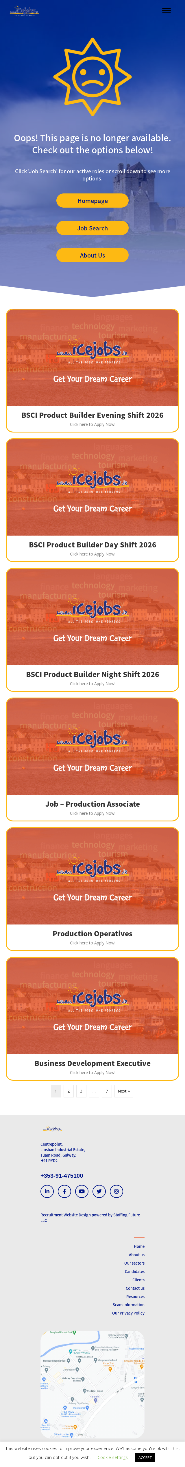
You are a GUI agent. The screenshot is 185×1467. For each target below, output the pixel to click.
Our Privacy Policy (128, 1313)
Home (139, 1246)
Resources (135, 1296)
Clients (138, 1280)
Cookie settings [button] (113, 1457)
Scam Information (129, 1304)
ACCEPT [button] (145, 1457)
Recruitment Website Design (65, 1215)
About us (137, 1254)
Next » (124, 1091)
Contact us (135, 1288)
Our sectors (134, 1263)
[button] (92, 200)
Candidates (135, 1271)
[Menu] (166, 11)
